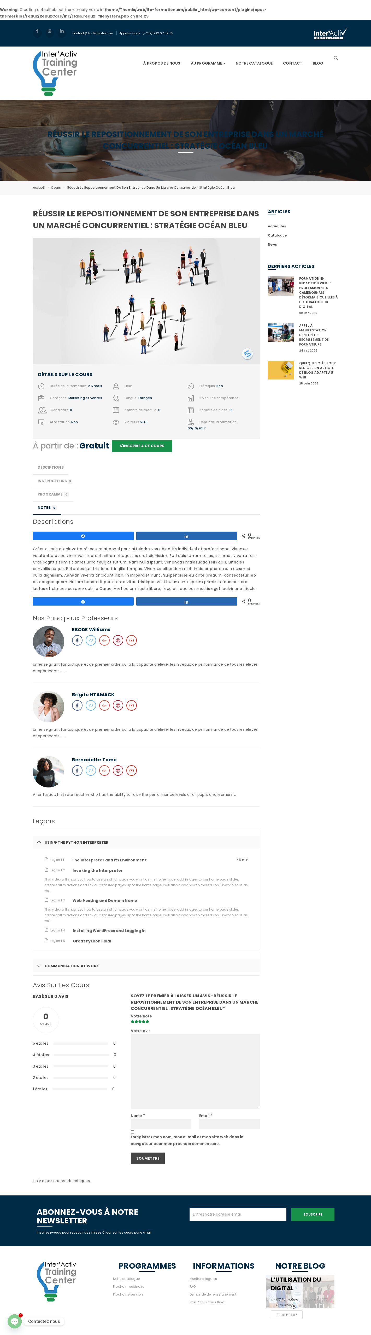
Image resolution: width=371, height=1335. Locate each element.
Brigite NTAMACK (93, 694)
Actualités (277, 226)
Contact (292, 63)
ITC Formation (287, 1299)
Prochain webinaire (128, 1286)
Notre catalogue (126, 1278)
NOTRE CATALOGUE (254, 63)
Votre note (141, 1016)
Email (205, 1115)
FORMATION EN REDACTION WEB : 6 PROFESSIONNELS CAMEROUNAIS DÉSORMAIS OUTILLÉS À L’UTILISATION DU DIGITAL (318, 292)
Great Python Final (92, 941)
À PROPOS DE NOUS (161, 63)
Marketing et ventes (85, 398)
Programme (53, 494)
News (272, 244)
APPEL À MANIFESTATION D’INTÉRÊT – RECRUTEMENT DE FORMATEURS (314, 335)
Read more (286, 1315)
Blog (318, 63)
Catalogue (277, 235)
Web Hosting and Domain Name (105, 900)
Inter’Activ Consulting (207, 1302)
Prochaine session (128, 1294)
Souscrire (312, 1214)
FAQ (193, 1286)
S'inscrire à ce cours (142, 445)
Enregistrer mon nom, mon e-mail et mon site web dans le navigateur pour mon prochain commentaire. (187, 1140)
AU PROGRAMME (208, 63)
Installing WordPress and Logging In (109, 930)
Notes (47, 507)
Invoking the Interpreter (98, 870)
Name (138, 1115)
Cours (56, 187)
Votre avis (141, 1030)
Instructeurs (55, 481)
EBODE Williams (91, 629)
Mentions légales (203, 1278)
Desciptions (51, 467)
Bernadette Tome (94, 759)
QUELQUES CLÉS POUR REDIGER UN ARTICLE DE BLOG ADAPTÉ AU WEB (317, 370)
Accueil (39, 187)
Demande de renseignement (213, 1294)
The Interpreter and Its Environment (109, 860)
